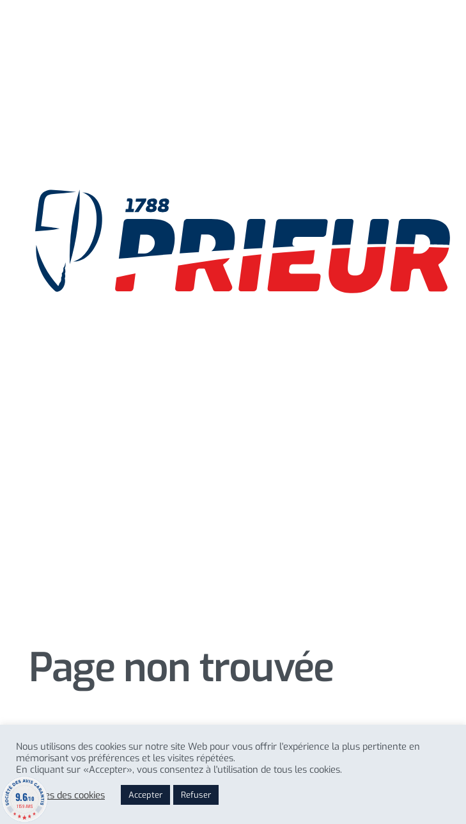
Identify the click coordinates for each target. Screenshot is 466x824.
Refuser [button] (196, 794)
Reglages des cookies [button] (60, 795)
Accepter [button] (145, 794)
